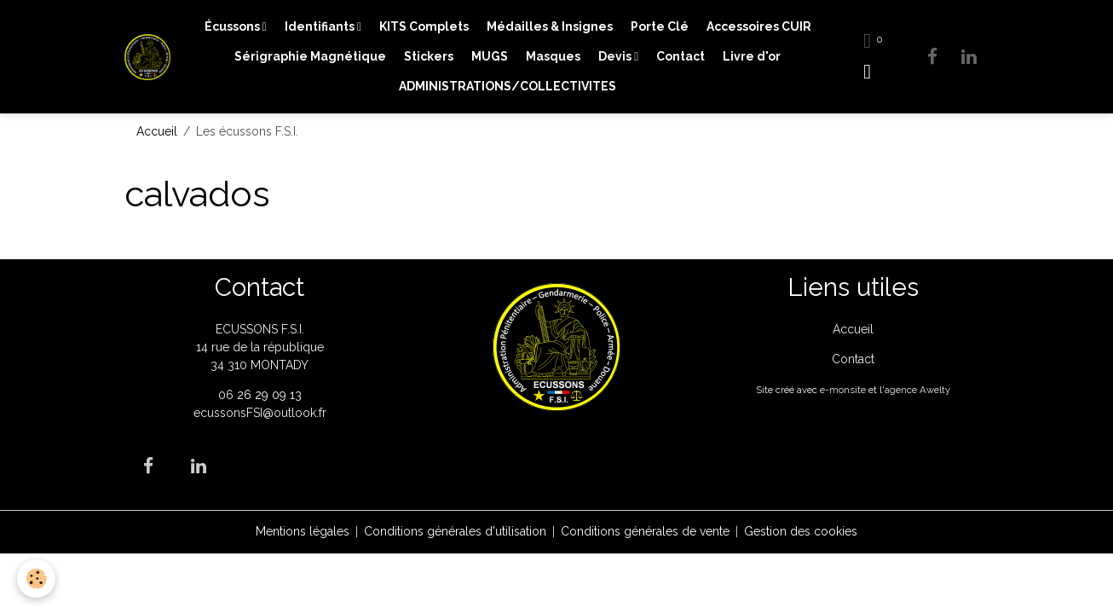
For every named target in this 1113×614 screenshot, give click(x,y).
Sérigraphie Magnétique (310, 56)
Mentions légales (302, 531)
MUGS (489, 56)
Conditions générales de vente (645, 531)
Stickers (428, 56)
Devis (616, 56)
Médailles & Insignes (550, 26)
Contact (680, 56)
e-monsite (843, 390)
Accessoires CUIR (758, 26)
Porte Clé (660, 26)
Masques (553, 56)
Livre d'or (752, 56)
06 (227, 395)
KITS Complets (424, 26)
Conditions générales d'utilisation (455, 531)
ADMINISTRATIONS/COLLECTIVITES (507, 86)
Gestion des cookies (800, 531)
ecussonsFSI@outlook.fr (259, 413)
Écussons (233, 26)
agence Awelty (917, 390)
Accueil (156, 131)
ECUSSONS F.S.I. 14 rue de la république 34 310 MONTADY (260, 347)
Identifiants (321, 26)
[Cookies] (36, 578)
